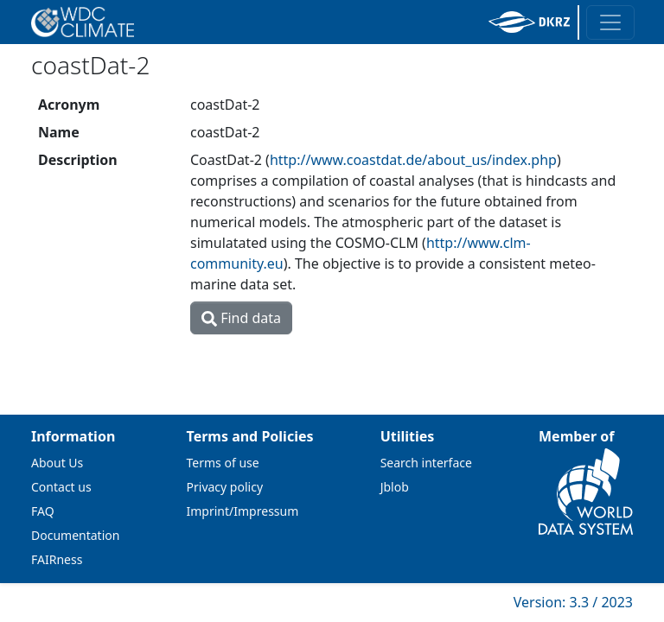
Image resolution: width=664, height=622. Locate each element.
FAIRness (56, 559)
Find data (241, 317)
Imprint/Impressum (243, 511)
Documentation (75, 535)
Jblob (394, 487)
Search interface (426, 462)
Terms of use (223, 462)
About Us (57, 462)
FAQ (42, 511)
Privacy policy (225, 487)
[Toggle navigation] (610, 22)
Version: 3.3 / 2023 (573, 602)
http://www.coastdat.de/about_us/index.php (413, 159)
